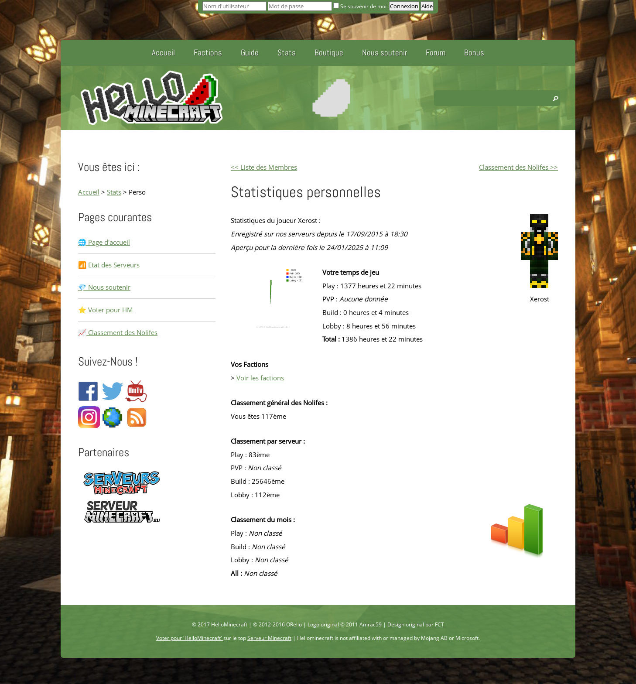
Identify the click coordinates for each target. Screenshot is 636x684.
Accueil (163, 52)
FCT (439, 624)
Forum (435, 52)
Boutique (329, 52)
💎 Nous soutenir (104, 287)
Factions (208, 52)
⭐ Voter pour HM (105, 309)
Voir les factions (260, 377)
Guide (250, 52)
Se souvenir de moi (360, 6)
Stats (286, 52)
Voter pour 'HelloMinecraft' (189, 638)
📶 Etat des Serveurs (109, 264)
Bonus (474, 52)
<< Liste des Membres (264, 167)
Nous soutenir (384, 52)
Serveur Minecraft (269, 638)
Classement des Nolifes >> (518, 167)
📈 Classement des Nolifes (117, 332)
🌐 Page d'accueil (104, 242)
